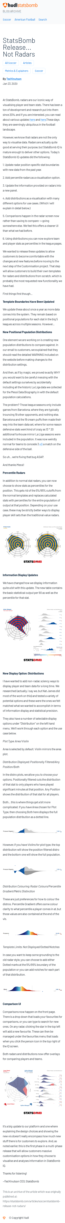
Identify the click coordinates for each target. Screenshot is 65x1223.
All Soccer (10, 63)
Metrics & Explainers (16, 71)
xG (41, 444)
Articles (27, 63)
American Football (25, 19)
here (32, 119)
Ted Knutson (13, 79)
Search (42, 19)
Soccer (7, 19)
